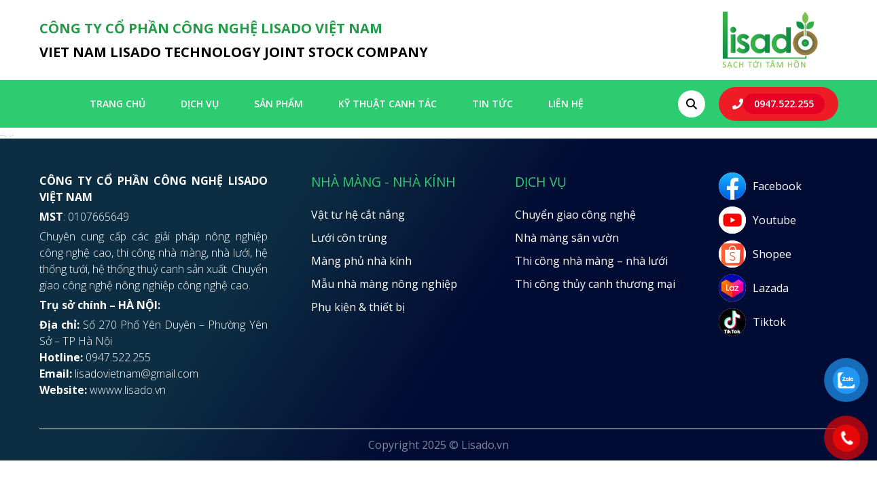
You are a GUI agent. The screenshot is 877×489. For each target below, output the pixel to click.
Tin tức (492, 103)
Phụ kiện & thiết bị (358, 307)
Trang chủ (117, 103)
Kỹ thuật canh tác (387, 103)
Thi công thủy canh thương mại (595, 283)
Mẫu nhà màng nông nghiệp (384, 283)
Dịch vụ (200, 103)
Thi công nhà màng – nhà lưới (591, 260)
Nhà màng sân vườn (567, 237)
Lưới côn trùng (349, 237)
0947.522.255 (784, 103)
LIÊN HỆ (566, 103)
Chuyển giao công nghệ (575, 214)
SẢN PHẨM (278, 103)
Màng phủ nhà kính (361, 260)
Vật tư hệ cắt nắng (358, 214)
